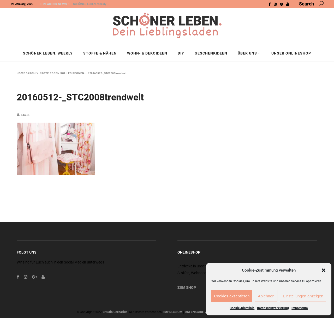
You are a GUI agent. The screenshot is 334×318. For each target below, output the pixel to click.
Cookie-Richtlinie (242, 308)
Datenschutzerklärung (273, 308)
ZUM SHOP (186, 287)
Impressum (299, 308)
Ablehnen (266, 296)
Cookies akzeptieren (232, 296)
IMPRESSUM (172, 312)
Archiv (33, 73)
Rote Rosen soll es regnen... (64, 73)
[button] (323, 270)
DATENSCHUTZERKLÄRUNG (205, 312)
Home (21, 73)
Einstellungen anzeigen (303, 296)
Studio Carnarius (115, 312)
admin (25, 114)
